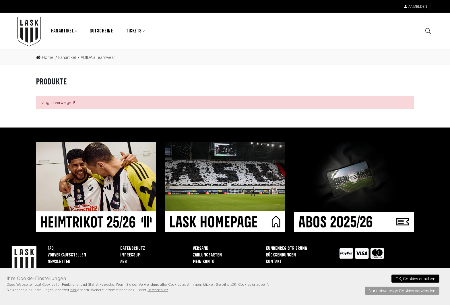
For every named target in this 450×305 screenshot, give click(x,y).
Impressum (130, 255)
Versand (200, 248)
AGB (123, 262)
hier (73, 289)
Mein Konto (203, 262)
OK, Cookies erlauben (415, 278)
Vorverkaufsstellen (67, 255)
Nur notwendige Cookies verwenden (402, 290)
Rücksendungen (281, 255)
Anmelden (415, 6)
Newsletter (59, 262)
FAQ (51, 248)
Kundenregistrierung (286, 248)
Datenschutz (132, 248)
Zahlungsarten (207, 255)
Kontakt (274, 262)
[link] (46, 57)
